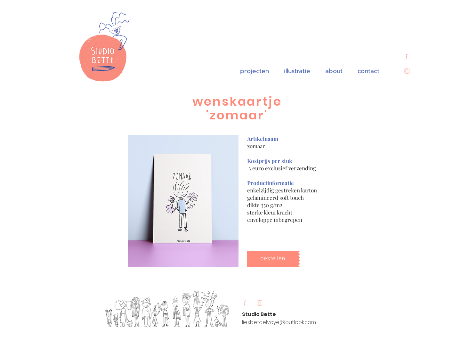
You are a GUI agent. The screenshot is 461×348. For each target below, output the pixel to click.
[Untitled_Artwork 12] (406, 57)
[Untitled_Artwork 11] (406, 71)
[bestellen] (272, 259)
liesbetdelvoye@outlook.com (279, 322)
